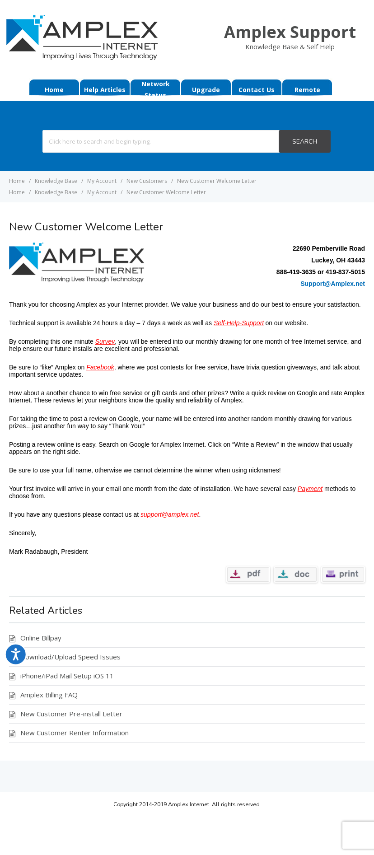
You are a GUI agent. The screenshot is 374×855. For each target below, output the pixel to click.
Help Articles (105, 89)
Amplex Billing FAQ (49, 694)
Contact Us (256, 89)
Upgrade (206, 89)
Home (54, 89)
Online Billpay (40, 637)
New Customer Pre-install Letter (71, 713)
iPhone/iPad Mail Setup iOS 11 (67, 675)
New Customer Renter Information (74, 732)
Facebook (100, 367)
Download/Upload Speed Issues (70, 656)
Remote (307, 89)
